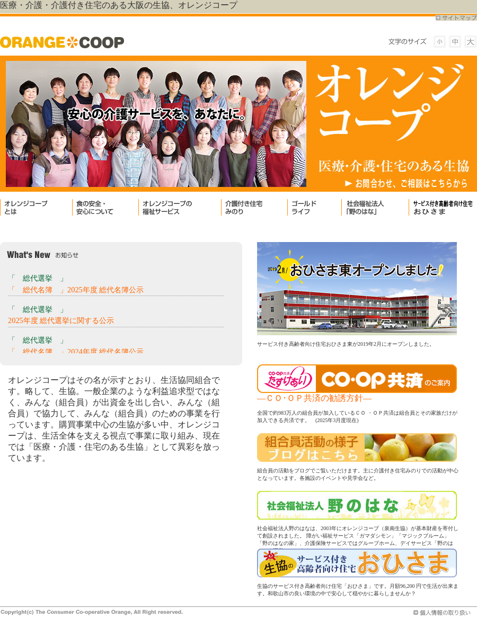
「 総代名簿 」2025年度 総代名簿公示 (76, 289)
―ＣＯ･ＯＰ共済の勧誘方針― (314, 398)
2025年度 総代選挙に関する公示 (61, 320)
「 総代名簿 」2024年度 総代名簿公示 (76, 351)
